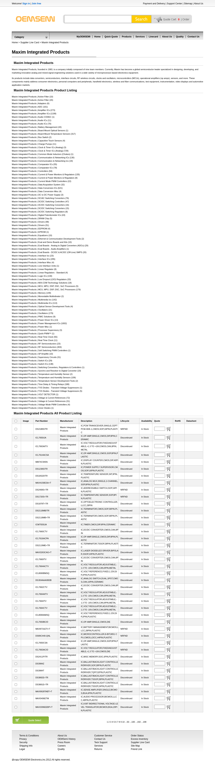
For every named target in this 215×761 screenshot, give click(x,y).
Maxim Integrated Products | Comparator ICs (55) (34, 164)
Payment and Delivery (154, 3)
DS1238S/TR (41, 469)
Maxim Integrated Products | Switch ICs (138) (32, 364)
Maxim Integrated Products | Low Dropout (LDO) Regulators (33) (41, 279)
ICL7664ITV (41, 601)
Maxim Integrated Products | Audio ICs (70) (31, 124)
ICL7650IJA (40, 438)
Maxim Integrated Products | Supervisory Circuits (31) (36, 357)
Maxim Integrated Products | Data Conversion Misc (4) (37, 191)
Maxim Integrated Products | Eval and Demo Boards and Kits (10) (42, 242)
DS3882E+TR (41, 677)
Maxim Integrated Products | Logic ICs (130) (32, 276)
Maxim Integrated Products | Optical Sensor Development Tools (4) (42, 306)
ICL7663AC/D (41, 650)
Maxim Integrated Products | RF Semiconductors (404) (37, 347)
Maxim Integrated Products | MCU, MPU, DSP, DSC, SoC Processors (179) (46, 289)
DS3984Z (39, 663)
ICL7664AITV (41, 594)
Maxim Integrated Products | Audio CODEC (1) (33, 117)
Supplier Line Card (29, 42)
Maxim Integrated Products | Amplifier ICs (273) (33, 110)
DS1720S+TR (41, 497)
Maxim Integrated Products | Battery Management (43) (37, 127)
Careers (62, 745)
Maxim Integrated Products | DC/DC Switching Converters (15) (40, 208)
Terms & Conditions (29, 735)
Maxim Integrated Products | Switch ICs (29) (32, 360)
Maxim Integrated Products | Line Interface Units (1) (35, 266)
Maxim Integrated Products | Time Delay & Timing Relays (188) (40, 384)
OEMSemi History (66, 739)
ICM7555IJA (41, 524)
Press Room (64, 742)
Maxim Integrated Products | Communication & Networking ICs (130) (43, 157)
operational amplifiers (150, 78)
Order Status (137, 735)
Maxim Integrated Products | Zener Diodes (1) (33, 408)
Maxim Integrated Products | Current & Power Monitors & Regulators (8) (44, 178)
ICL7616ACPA (42, 538)
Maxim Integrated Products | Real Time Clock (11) (34, 340)
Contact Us (193, 36)
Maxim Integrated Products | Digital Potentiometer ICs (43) (38, 215)
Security (23, 742)
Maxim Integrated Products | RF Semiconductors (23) (36, 344)
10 (123, 722)
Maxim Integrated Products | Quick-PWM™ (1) (33, 333)
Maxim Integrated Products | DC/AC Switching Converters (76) (40, 198)
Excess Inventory (139, 739)
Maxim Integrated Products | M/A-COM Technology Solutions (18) (42, 283)
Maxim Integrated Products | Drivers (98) (30, 222)
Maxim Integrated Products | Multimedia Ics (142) (34, 300)
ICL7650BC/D (41, 622)
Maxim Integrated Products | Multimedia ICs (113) (34, 303)
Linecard (153, 36)
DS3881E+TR (41, 684)
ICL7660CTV (41, 531)
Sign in (26, 3)
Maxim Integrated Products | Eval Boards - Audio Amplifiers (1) (40, 249)
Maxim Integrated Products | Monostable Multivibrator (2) (38, 296)
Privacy (23, 739)
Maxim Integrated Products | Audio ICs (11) (31, 120)
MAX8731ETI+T (42, 629)
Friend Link (136, 749)
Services (140, 36)
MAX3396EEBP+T (44, 707)
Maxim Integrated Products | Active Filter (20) (32, 100)
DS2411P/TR (41, 657)
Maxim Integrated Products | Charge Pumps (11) (34, 144)
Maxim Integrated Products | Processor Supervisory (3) (37, 330)
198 (144, 722)
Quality (180, 36)
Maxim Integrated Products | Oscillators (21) (32, 310)
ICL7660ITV (41, 559)
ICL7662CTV (41, 587)
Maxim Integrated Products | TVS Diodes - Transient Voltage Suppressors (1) (47, 388)
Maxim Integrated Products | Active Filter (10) (32, 97)
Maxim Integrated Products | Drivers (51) (30, 225)
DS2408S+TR (41, 490)
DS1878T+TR (41, 504)
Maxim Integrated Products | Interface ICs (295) (33, 259)
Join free (36, 3)
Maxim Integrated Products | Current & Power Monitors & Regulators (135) (46, 174)
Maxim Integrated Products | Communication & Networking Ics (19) (42, 161)
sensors (174, 78)
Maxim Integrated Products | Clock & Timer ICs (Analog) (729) (40, 151)
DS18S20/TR (41, 476)
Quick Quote (111, 36)
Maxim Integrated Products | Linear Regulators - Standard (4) (40, 272)
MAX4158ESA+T (43, 483)
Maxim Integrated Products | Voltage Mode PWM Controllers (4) (41, 404)
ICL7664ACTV (42, 566)
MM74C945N (41, 462)
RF (78, 78)
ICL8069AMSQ (42, 615)
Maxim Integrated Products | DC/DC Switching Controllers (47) (40, 201)
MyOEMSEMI (83, 36)
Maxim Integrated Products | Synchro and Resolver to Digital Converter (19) (46, 371)
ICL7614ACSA (42, 455)
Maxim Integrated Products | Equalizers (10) (32, 235)
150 (139, 722)
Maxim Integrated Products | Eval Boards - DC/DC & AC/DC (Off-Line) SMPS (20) (49, 252)
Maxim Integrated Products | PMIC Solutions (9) (34, 316)
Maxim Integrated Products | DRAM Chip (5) (32, 218)
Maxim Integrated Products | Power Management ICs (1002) (39, 323)
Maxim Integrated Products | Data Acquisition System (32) (38, 184)
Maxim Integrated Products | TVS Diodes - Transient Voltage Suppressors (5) (47, 391)
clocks (99, 78)
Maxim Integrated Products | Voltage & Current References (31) (41, 401)
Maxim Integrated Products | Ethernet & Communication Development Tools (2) (48, 239)
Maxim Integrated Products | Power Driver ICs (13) (35, 320)
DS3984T (39, 670)
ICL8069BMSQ (42, 573)
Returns (98, 749)
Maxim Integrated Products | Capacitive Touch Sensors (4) (38, 140)
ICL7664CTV (41, 608)
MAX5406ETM (42, 698)
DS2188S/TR (41, 429)
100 (133, 722)
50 (128, 722)
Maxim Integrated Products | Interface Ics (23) (33, 256)
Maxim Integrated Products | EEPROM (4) (31, 228)
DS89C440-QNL (42, 636)
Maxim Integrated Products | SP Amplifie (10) (32, 354)
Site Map (135, 745)
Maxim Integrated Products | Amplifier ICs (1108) (34, 113)
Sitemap (188, 3)
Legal (22, 749)
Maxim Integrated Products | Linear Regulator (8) (34, 269)
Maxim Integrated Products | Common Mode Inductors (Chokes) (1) (42, 154)
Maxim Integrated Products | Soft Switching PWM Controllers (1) (41, 350)
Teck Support (100, 742)
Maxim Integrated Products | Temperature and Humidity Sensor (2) (42, 374)
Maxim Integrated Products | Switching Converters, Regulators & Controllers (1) (48, 367)
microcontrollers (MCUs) (128, 78)
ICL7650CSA (41, 643)
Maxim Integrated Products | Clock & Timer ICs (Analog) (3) (39, 147)
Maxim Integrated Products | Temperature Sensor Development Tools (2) (45, 381)
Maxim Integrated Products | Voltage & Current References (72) (41, 398)
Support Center (174, 3)
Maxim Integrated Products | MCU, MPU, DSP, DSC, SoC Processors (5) (45, 286)
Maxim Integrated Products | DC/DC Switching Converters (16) (40, 205)
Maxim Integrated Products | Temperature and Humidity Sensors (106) (44, 377)
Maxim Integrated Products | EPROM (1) (30, 232)
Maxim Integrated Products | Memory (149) (31, 293)
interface (65, 78)
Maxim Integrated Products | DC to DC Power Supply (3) (37, 195)
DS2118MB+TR (42, 517)
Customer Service (103, 735)
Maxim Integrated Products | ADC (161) (30, 107)
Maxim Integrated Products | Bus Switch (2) (31, 137)
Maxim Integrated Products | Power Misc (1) (32, 327)
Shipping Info (25, 745)
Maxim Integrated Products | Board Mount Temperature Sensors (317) (44, 134)
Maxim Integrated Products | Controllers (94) (32, 171)
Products (127, 36)
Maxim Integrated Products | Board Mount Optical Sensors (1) (40, 130)
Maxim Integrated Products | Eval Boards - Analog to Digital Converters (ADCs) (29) (50, 245)
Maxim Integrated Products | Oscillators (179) (32, 313)
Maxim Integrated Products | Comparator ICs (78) (34, 168)
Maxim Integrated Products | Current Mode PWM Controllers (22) (41, 181)
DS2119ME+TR (42, 545)
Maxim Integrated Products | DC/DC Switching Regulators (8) (40, 212)
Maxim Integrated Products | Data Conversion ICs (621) (37, 188)
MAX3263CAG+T (43, 552)
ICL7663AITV (41, 446)
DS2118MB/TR (42, 510)
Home (97, 36)
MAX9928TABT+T (43, 691)
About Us (198, 3)
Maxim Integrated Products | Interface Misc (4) (33, 262)
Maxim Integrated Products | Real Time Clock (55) (34, 337)
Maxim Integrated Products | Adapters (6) (30, 103)
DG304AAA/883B (43, 580)
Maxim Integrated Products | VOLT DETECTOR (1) (35, 394)
